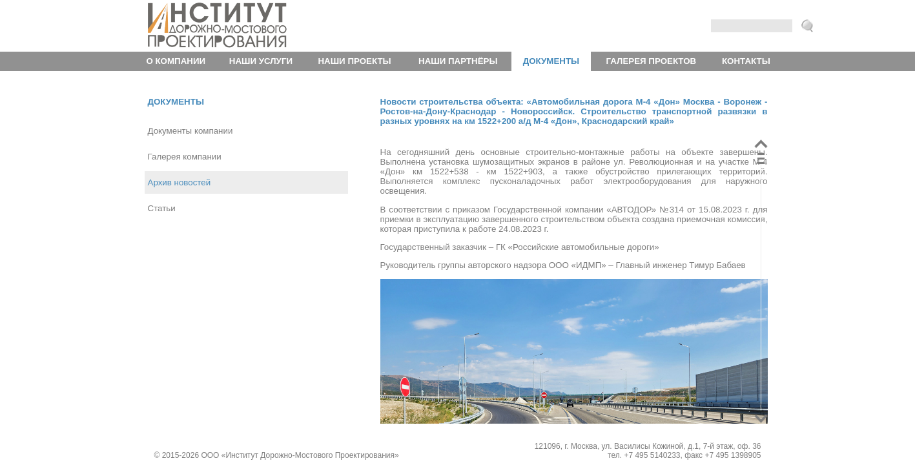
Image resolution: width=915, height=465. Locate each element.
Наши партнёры (457, 61)
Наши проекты (354, 61)
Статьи (162, 208)
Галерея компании (184, 156)
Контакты (746, 61)
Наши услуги (261, 61)
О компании (175, 61)
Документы (551, 61)
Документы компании (190, 131)
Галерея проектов (651, 61)
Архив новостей (179, 182)
